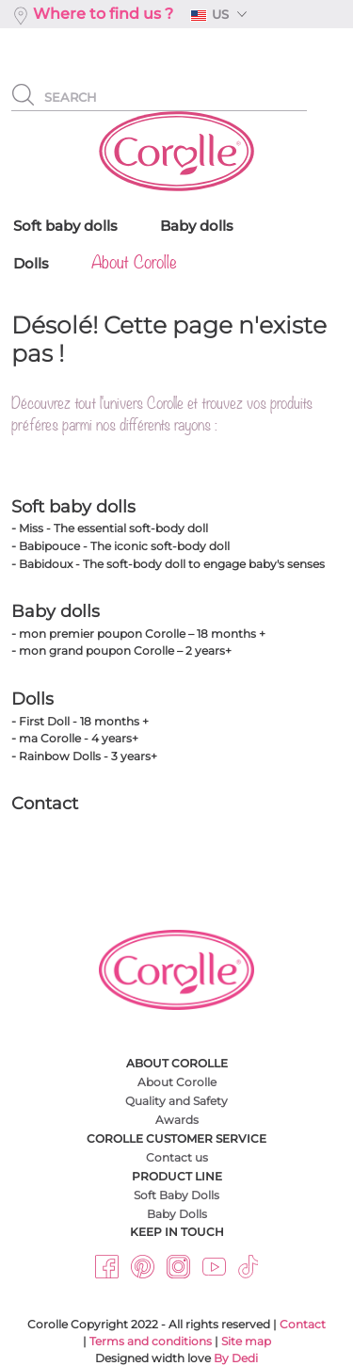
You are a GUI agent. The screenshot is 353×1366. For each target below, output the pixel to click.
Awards (177, 1120)
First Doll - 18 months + (84, 721)
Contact (44, 803)
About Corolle (177, 1082)
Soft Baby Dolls (176, 1195)
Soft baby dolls (73, 506)
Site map (246, 1341)
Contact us (177, 1157)
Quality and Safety (176, 1101)
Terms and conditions (150, 1341)
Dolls (32, 699)
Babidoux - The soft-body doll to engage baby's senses (172, 564)
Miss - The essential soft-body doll (113, 528)
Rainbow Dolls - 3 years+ (88, 756)
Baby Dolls (177, 1214)
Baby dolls (55, 611)
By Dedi (236, 1358)
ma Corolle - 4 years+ (78, 738)
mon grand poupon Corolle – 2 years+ (125, 650)
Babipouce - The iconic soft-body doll (124, 546)
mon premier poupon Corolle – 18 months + (142, 633)
